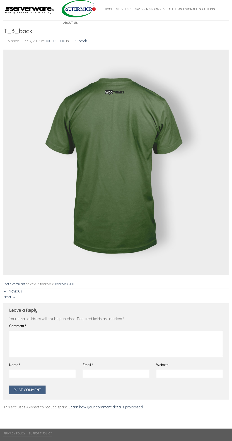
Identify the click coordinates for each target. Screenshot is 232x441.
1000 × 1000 (55, 41)
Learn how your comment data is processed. (106, 407)
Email (88, 365)
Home (109, 9)
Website (162, 365)
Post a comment (14, 284)
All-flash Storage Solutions (192, 9)
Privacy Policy (14, 433)
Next (9, 297)
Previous (12, 291)
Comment (17, 326)
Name (14, 365)
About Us (70, 22)
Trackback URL (65, 284)
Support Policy (40, 433)
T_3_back (78, 41)
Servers (124, 9)
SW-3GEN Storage (150, 9)
